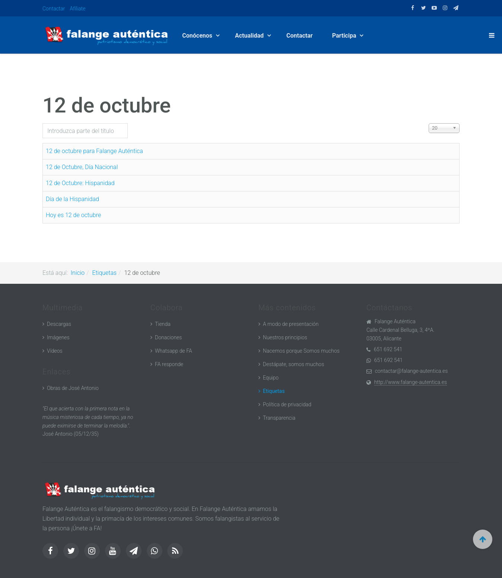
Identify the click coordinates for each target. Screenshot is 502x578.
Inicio (78, 272)
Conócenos (198, 35)
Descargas (59, 324)
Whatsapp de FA (173, 351)
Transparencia (279, 418)
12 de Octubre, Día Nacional (82, 167)
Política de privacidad (287, 404)
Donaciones (168, 337)
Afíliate (78, 9)
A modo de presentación (290, 324)
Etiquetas (104, 272)
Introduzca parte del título (42, 123)
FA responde (169, 364)
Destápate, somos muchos (293, 364)
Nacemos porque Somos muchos (301, 351)
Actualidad (250, 35)
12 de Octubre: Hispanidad (80, 183)
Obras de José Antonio (73, 388)
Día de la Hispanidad (72, 199)
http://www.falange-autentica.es (410, 382)
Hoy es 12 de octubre (73, 215)
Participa (345, 35)
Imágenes (58, 337)
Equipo (271, 378)
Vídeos (55, 351)
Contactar (53, 9)
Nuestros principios (285, 337)
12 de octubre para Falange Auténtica (94, 151)
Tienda (163, 324)
